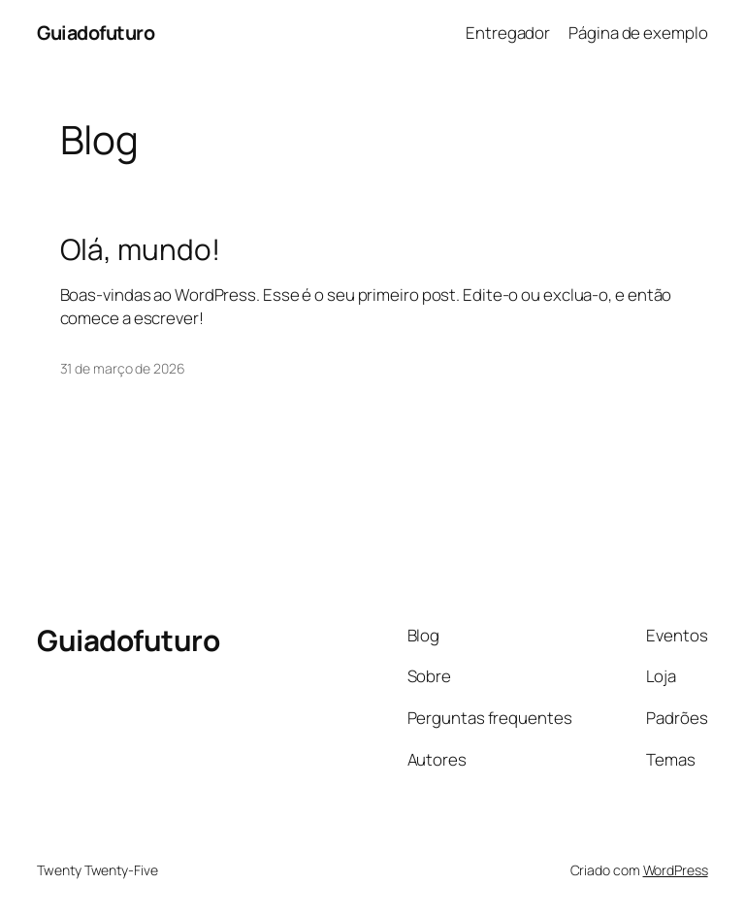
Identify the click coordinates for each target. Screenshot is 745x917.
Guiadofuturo (95, 32)
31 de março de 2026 (122, 368)
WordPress (675, 870)
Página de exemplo (637, 32)
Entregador (508, 32)
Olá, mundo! (140, 249)
